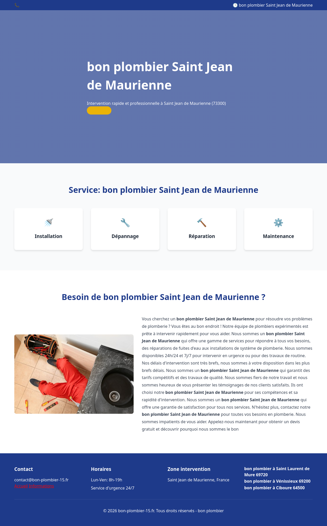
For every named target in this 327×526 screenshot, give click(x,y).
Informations (41, 486)
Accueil (21, 486)
